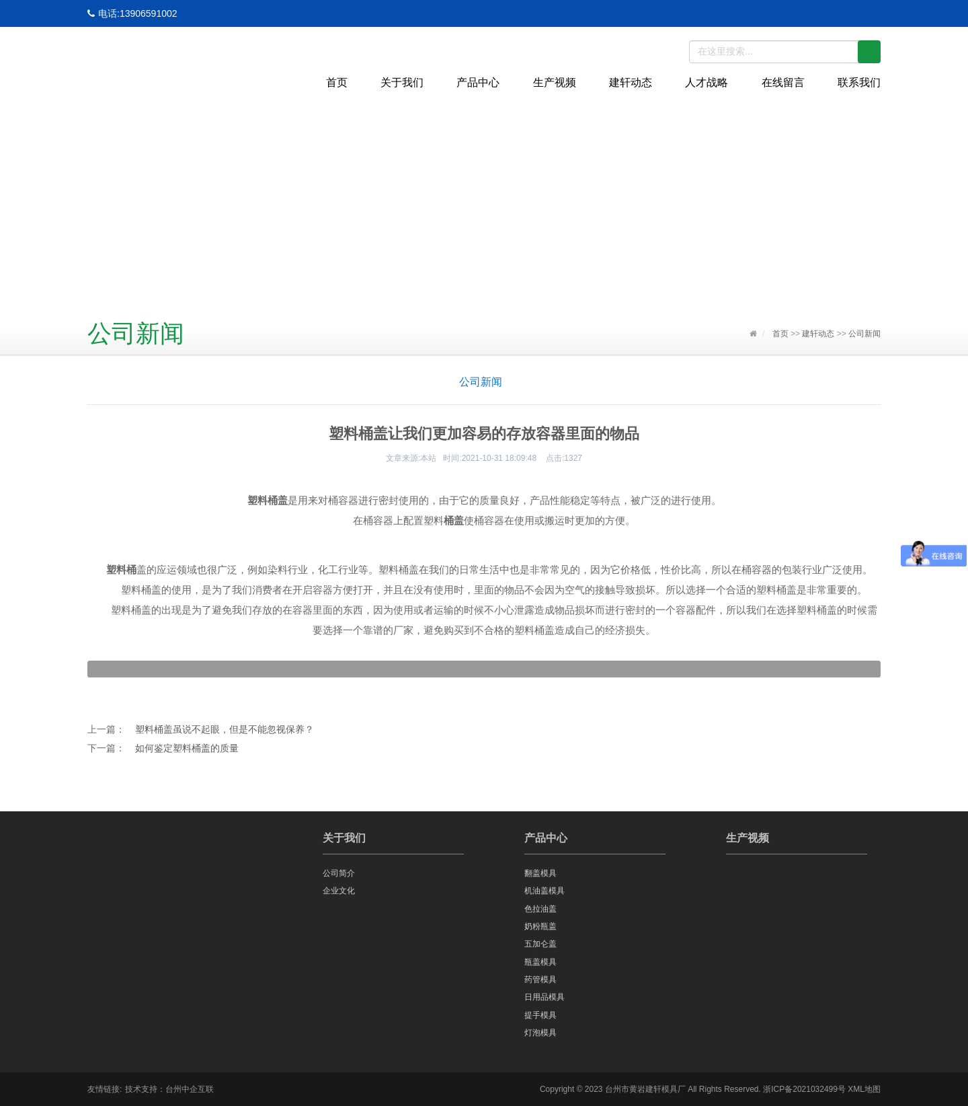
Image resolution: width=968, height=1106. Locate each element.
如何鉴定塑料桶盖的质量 (187, 748)
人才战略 (706, 82)
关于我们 (402, 82)
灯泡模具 (540, 1032)
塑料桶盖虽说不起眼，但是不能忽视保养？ (224, 729)
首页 (337, 82)
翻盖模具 (540, 873)
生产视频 (554, 82)
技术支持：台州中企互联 (169, 1089)
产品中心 (477, 82)
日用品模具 (544, 997)
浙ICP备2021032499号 (804, 1089)
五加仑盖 (540, 944)
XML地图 (864, 1089)
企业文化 (339, 890)
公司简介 (339, 873)
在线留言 (783, 82)
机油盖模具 (544, 890)
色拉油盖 (540, 909)
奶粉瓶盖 (540, 926)
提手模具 (540, 1015)
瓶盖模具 (540, 962)
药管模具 (540, 979)
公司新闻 (864, 333)
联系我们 (859, 82)
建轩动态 (630, 82)
